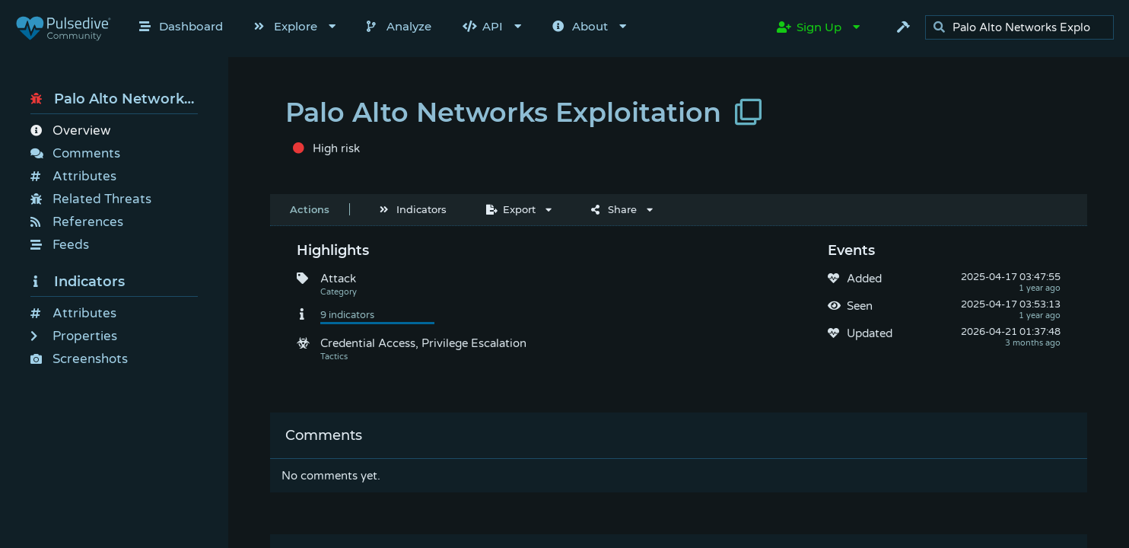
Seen (860, 306)
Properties (73, 336)
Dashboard (181, 26)
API (483, 26)
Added (864, 278)
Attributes (73, 176)
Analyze (399, 26)
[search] (1023, 27)
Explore (285, 26)
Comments (75, 153)
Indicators (77, 281)
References (76, 222)
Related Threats (90, 199)
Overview (70, 131)
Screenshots (79, 359)
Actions (309, 209)
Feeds (59, 245)
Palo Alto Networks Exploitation (114, 99)
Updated (869, 333)
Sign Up (809, 27)
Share (614, 209)
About (580, 26)
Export (511, 209)
